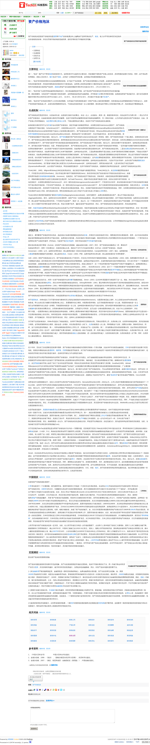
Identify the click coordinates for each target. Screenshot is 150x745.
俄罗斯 (58, 350)
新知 (90, 6)
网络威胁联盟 (7, 229)
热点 (67, 8)
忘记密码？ (68, 13)
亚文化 (127, 2)
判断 (71, 280)
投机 (50, 74)
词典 (67, 6)
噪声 (116, 311)
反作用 (5, 211)
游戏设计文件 (6, 353)
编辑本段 (42, 69)
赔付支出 (14, 120)
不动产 (60, 36)
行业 (98, 94)
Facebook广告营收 (17, 369)
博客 (87, 4)
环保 (126, 6)
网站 (83, 6)
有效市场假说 (38, 208)
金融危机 (59, 586)
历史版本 (15, 44)
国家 (107, 273)
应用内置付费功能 (16, 353)
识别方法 (37, 56)
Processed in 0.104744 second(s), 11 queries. (15, 742)
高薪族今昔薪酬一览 (17, 92)
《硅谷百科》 (15, 173)
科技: (51, 2)
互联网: (78, 2)
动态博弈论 (50, 121)
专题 (63, 8)
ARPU (10, 320)
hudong (29, 739)
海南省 (57, 87)
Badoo (4, 338)
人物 (55, 2)
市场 (49, 125)
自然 (55, 4)
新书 (87, 6)
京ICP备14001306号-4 (142, 739)
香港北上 (14, 106)
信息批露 (142, 459)
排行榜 (71, 8)
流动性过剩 (72, 534)
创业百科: (105, 4)
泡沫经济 (114, 375)
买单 (102, 191)
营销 (87, 2)
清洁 (111, 6)
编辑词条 (145, 31)
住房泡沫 (72, 296)
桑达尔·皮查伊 (15, 194)
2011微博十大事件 (14, 258)
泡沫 (64, 254)
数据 (31, 254)
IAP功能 (12, 356)
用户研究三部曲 (12, 330)
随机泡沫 (141, 160)
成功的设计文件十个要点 (16, 351)
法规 (122, 8)
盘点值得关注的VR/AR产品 (11, 239)
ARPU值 (5, 320)
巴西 (64, 350)
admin (11, 50)
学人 (119, 8)
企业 (59, 2)
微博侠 (4, 255)
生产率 (81, 418)
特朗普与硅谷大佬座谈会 (11, 216)
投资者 (125, 443)
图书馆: (78, 8)
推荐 (59, 8)
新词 (94, 6)
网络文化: (105, 2)
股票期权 (14, 99)
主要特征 (37, 50)
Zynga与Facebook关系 (12, 273)
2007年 (55, 531)
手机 (63, 6)
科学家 (71, 4)
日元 (107, 486)
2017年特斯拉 (15, 180)
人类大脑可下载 (13, 384)
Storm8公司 (6, 294)
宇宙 (67, 4)
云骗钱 (18, 307)
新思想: (78, 6)
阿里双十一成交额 (16, 201)
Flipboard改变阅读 (14, 346)
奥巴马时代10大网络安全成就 (12, 221)
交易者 (115, 170)
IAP (16, 356)
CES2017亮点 (7, 244)
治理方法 (37, 58)
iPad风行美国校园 (13, 302)
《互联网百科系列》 (17, 146)
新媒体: (78, 4)
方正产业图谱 (11, 312)
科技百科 (3, 16)
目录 (34, 47)
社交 (83, 4)
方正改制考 (19, 312)
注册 (62, 13)
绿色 (115, 6)
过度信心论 (60, 121)
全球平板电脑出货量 (16, 364)
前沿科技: (105, 6)
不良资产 (105, 97)
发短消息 (21, 55)
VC (111, 4)
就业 (96, 36)
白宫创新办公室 (8, 226)
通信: (51, 6)
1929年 (31, 574)
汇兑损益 (14, 127)
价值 (85, 235)
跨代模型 (58, 195)
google (98, 2)
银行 (51, 77)
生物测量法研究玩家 (13, 328)
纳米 (119, 6)
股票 (55, 36)
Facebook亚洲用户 (8, 382)
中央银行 (52, 590)
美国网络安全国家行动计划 (11, 219)
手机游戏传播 (9, 317)
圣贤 (11, 53)
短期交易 (128, 149)
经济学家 (39, 221)
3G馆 (71, 6)
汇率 (30, 486)
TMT (70, 2)
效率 (108, 456)
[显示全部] (37, 61)
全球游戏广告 (15, 377)
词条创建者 (13, 55)
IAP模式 (20, 356)
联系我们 (129, 742)
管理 (90, 8)
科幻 (63, 4)
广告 (83, 2)
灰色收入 (14, 85)
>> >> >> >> (26, 16)
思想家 (98, 6)
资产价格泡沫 (36, 685)
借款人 (75, 333)
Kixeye (13, 291)
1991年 (133, 509)
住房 (90, 324)
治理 (122, 2)
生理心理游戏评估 (16, 359)
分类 (55, 8)
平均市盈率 (91, 241)
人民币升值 (95, 540)
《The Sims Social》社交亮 (12, 289)
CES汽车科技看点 (8, 247)
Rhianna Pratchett (12, 271)
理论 (128, 593)
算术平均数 (115, 270)
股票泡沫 (35, 300)
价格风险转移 (45, 176)
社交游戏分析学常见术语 (10, 299)
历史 (55, 6)
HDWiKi (11, 739)
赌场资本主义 (15, 79)
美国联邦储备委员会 (50, 410)
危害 (36, 567)
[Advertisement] (69, 684)
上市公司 (103, 415)
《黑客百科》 (15, 153)
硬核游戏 (16, 325)
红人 (115, 2)
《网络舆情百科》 (16, 160)
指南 (119, 4)
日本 (127, 347)
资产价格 (62, 137)
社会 (111, 2)
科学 (59, 4)
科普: (51, 4)
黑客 (119, 2)
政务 (90, 2)
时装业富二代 (15, 72)
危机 (142, 577)
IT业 (67, 2)
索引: (51, 8)
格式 (96, 468)
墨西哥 (52, 350)
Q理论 (49, 283)
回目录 (48, 69)
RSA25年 (6, 224)
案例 (122, 4)
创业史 (127, 4)
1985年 (44, 489)
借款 (97, 157)
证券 (143, 185)
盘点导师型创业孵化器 (14, 263)
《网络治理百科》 (16, 166)
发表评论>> (50, 701)
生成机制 (37, 53)
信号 (116, 443)
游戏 (94, 2)
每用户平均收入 (19, 317)
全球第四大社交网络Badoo (12, 335)
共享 (115, 8)
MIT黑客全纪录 (16, 187)
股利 (41, 267)
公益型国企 (10, 268)
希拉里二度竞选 (16, 139)
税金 (31, 431)
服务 (33, 308)
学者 (90, 4)
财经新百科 (27, 16)
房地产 (34, 498)
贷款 (59, 77)
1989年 (35, 501)
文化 (83, 8)
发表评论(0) (144, 27)
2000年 (121, 574)
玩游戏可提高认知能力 (14, 374)
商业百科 (36, 16)
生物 (122, 6)
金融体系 (36, 571)
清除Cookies (119, 742)
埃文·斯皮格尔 (7, 234)
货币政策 (36, 363)
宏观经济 (128, 369)
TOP (137, 742)
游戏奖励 (11, 278)
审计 (73, 459)
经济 (94, 8)
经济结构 (101, 603)
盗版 (111, 8)
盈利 (12, 113)
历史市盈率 (69, 241)
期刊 (97, 8)
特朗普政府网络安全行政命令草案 (13, 213)
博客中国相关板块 (15, 16)
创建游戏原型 (12, 284)
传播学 (98, 4)
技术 (63, 2)
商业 (87, 8)
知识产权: (105, 8)
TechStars (5, 266)
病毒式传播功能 (7, 343)
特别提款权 (14, 65)
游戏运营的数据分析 (17, 297)
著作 (126, 8)
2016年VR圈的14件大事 (10, 242)
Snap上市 (6, 237)
